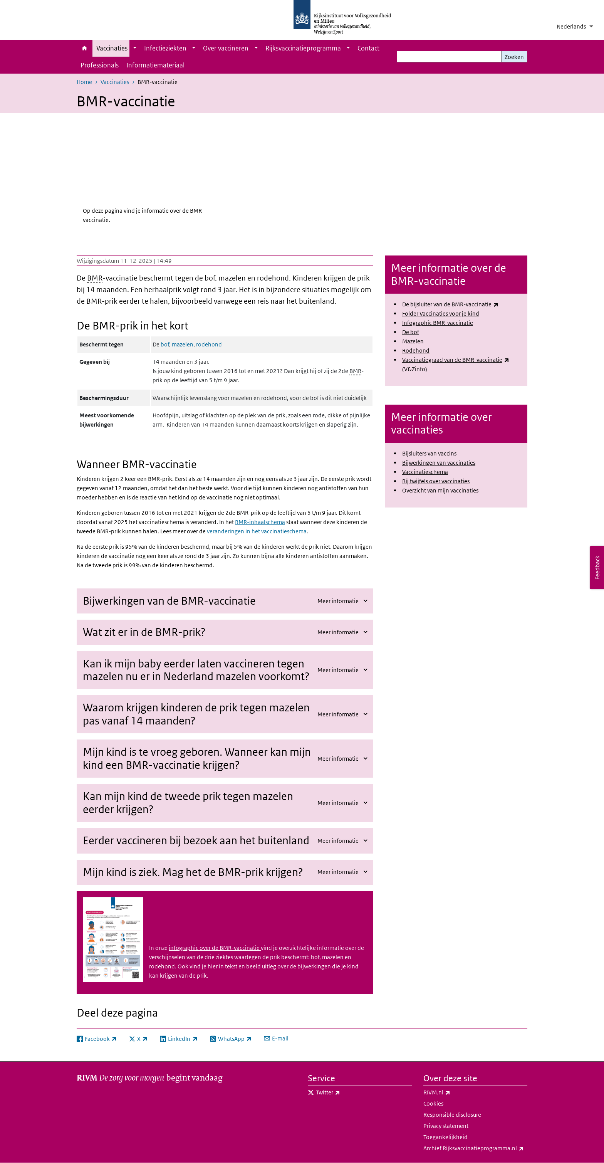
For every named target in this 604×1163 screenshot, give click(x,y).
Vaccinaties (112, 48)
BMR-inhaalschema (260, 522)
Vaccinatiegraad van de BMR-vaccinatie (455, 359)
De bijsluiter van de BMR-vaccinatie (450, 304)
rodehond (209, 344)
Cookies (433, 1103)
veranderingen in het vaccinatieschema (257, 531)
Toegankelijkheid (445, 1137)
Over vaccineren (225, 48)
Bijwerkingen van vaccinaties (438, 462)
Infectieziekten (165, 48)
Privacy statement (445, 1125)
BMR (94, 278)
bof (165, 344)
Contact (368, 48)
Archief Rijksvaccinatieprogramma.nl (475, 1148)
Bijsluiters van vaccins (429, 453)
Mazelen (413, 341)
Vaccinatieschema (425, 472)
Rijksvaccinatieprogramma (303, 48)
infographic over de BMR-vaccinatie (215, 947)
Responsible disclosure (452, 1114)
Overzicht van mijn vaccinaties (440, 490)
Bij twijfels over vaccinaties (436, 481)
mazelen (182, 344)
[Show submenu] (134, 48)
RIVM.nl (453, 1092)
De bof (410, 332)
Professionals (100, 65)
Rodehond (416, 350)
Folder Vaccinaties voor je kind (440, 313)
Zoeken (514, 57)
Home (84, 48)
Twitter (345, 1092)
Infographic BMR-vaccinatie (437, 322)
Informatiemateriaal (155, 65)
